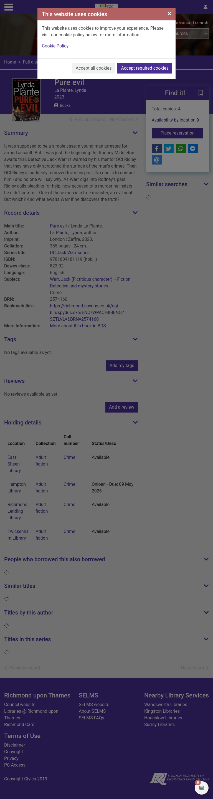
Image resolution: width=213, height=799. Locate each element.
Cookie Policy (55, 46)
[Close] (169, 13)
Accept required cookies (145, 68)
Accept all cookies (94, 68)
